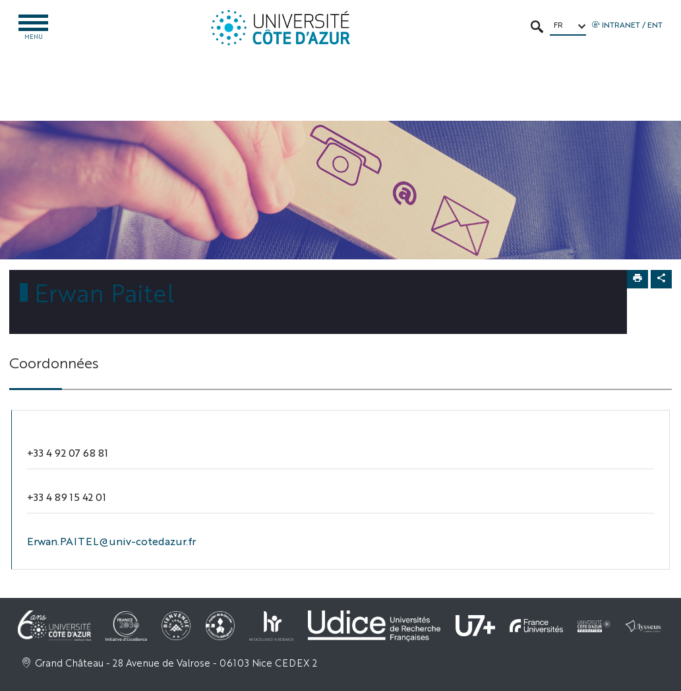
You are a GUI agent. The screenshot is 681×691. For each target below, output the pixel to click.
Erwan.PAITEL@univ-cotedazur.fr (111, 541)
